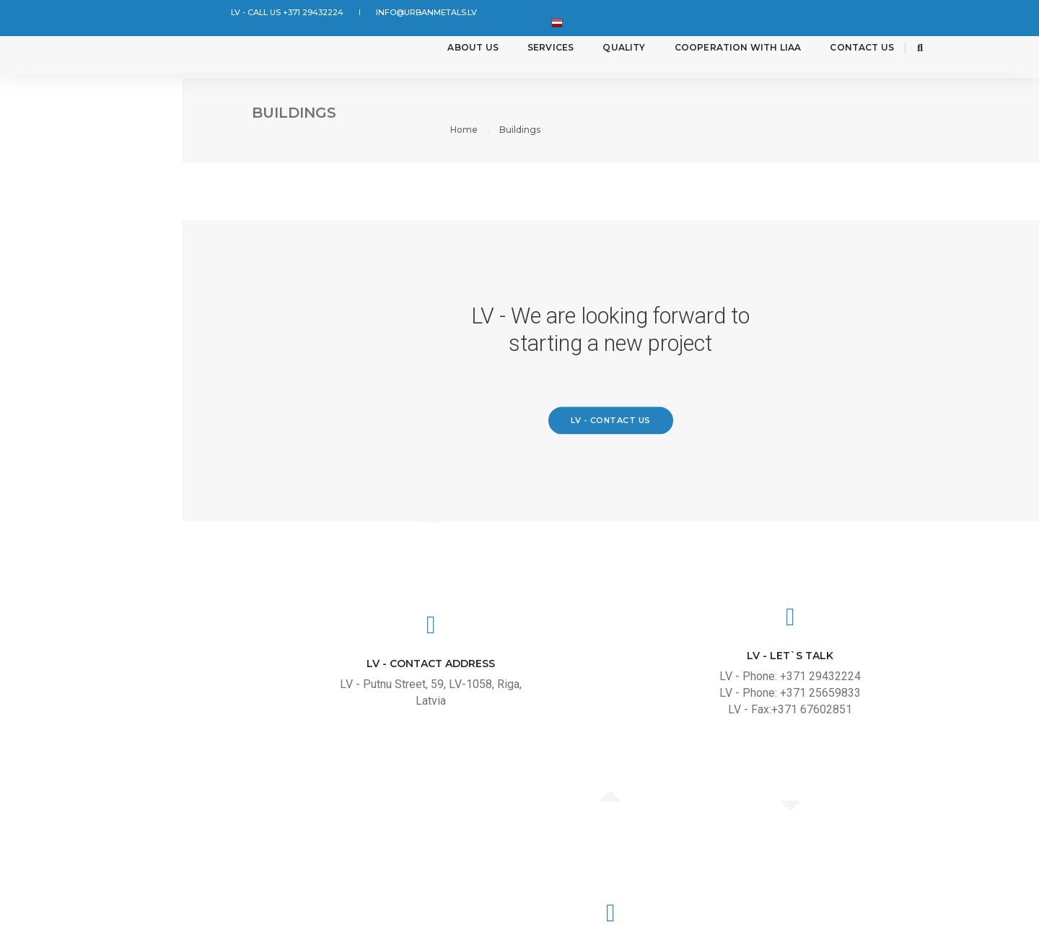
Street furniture (83, 335)
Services (532, 50)
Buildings (57, 122)
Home (897, 112)
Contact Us (844, 50)
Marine (48, 292)
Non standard (72, 377)
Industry (55, 164)
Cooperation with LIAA (720, 50)
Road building (71, 249)
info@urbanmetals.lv (396, 13)
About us (454, 50)
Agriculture (66, 207)
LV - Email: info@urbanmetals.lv (901, 725)
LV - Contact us (624, 439)
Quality (605, 50)
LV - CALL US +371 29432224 (276, 13)
